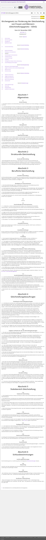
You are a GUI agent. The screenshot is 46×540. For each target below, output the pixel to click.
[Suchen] (20, 7)
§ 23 (2, 80)
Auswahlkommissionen (8, 56)
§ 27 (2, 89)
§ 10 (2, 56)
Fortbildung (7, 59)
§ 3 (2, 41)
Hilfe (35, 537)
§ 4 (2, 42)
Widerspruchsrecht (8, 69)
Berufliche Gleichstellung (25, 48)
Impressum (13, 537)
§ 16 (2, 67)
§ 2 (2, 39)
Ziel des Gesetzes (7, 38)
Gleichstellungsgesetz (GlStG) (9, 13)
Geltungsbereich (7, 41)
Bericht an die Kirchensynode (9, 79)
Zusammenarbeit (7, 80)
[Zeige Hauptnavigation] (43, 2)
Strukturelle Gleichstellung (25, 45)
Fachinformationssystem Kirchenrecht (13, 2)
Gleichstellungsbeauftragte (25, 64)
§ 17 (2, 69)
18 (27, 420)
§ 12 (2, 59)
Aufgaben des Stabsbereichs (9, 76)
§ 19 (2, 74)
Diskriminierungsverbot (8, 39)
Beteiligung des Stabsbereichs (9, 77)
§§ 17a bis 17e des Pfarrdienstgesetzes (9, 271)
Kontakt (2, 537)
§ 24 (2, 84)
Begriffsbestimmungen (8, 42)
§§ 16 (24, 420)
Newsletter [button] (7, 537)
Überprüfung (7, 86)
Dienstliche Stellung (8, 70)
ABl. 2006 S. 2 (23, 32)
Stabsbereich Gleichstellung (25, 73)
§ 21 (2, 77)
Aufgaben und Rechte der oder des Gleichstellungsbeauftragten (14, 67)
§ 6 (2, 50)
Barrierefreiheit (30, 537)
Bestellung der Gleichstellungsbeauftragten (11, 66)
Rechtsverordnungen (31, 460)
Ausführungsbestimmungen (9, 84)
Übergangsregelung (8, 87)
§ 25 (2, 86)
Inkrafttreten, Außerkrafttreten (9, 89)
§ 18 (2, 70)
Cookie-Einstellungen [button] (41, 537)
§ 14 (2, 62)
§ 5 (2, 46)
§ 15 (2, 66)
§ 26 (2, 87)
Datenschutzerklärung (21, 537)
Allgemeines (25, 36)
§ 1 (2, 38)
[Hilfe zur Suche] (15, 7)
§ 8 (2, 53)
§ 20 (2, 76)
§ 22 (2, 79)
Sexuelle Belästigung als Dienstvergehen (11, 62)
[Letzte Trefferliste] (17, 7)
